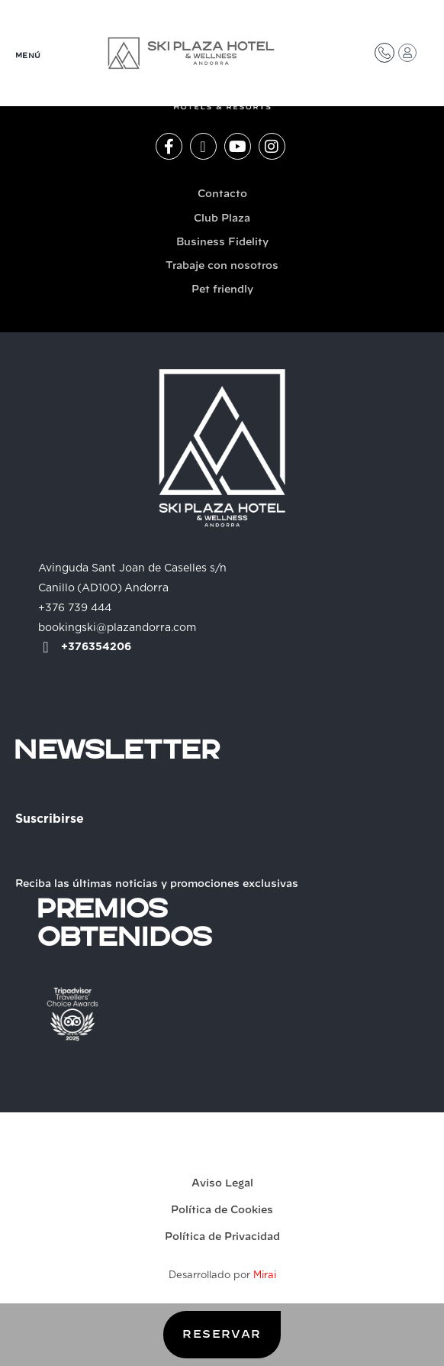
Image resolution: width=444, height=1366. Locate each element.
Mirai (264, 1275)
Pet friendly (222, 290)
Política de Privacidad (222, 1237)
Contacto (222, 194)
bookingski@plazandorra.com (117, 628)
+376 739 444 (74, 608)
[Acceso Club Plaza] (407, 53)
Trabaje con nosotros (222, 266)
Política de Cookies (222, 1210)
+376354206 (96, 647)
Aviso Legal (222, 1184)
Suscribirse (49, 819)
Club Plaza (222, 219)
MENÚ (28, 56)
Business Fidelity (222, 243)
